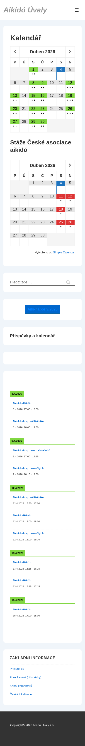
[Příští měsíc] (70, 52)
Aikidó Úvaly (25, 10)
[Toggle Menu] (77, 10)
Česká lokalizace (21, 694)
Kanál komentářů (21, 686)
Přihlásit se (17, 668)
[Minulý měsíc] (14, 52)
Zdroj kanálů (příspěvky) (25, 677)
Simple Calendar (64, 252)
